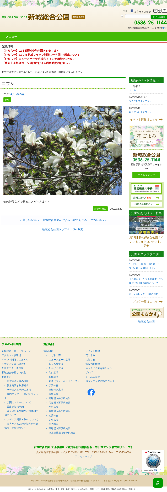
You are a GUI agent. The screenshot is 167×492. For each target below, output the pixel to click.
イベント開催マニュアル (15, 359)
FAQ (125, 11)
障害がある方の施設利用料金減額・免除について (21, 425)
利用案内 (6, 376)
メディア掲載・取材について (22, 419)
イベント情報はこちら (144, 119)
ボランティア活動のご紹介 (99, 381)
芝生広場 (53, 419)
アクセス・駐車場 (11, 355)
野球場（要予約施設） (61, 428)
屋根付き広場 (56, 389)
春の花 (20, 94)
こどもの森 (55, 355)
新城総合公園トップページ (16, 351)
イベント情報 (92, 351)
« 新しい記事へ (29, 220)
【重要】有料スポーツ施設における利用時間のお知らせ (36, 63)
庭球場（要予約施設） (61, 398)
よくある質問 (92, 376)
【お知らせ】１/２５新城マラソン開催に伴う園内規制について (41, 54)
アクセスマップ (146, 175)
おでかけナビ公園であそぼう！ (18, 72)
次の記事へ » (98, 220)
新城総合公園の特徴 (18, 381)
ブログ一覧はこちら (145, 301)
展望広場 (53, 394)
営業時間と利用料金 (18, 385)
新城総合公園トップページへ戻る (62, 229)
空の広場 (53, 407)
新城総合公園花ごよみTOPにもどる (65, 220)
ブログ (89, 372)
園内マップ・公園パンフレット (21, 396)
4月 (12, 94)
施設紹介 (48, 351)
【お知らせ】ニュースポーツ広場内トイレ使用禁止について (39, 58)
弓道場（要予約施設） (61, 402)
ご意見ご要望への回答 (14, 364)
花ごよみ (42, 72)
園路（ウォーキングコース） (64, 381)
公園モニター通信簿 (12, 368)
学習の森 (53, 385)
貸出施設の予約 (15, 406)
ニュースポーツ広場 (59, 359)
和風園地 (53, 376)
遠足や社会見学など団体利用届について (21, 413)
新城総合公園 (146, 321)
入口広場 (53, 372)
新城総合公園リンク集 (14, 372)
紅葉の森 (53, 415)
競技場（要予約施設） (61, 411)
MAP (164, 27)
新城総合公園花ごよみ (61, 72)
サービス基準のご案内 (19, 389)
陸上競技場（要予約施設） (63, 432)
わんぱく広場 (56, 368)
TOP (158, 484)
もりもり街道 (56, 364)
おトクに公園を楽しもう (98, 368)
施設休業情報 (92, 364)
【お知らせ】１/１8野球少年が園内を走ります (30, 50)
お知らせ (90, 359)
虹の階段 (53, 424)
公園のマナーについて (19, 402)
